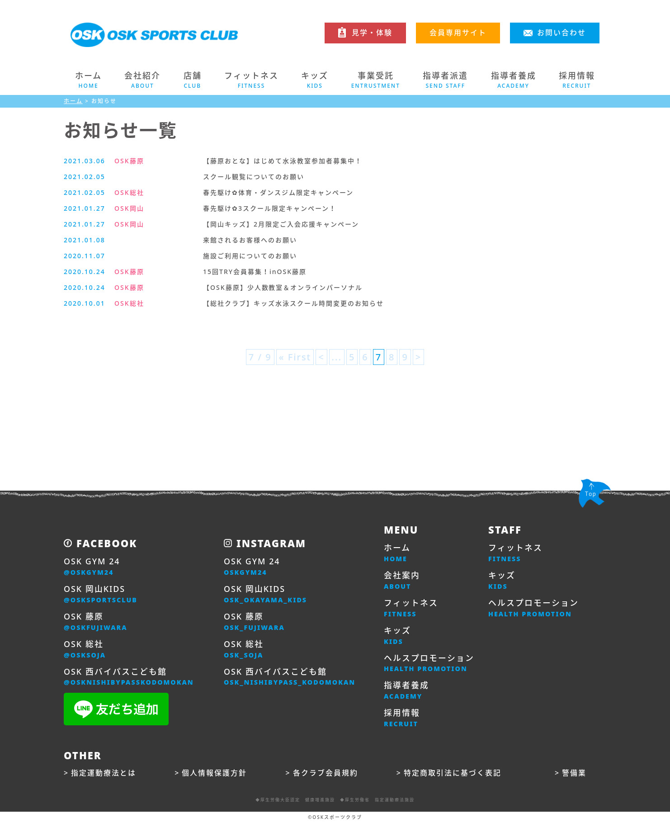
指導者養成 (406, 691)
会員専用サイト (457, 33)
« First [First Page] (294, 357)
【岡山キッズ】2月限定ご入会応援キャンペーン (281, 224)
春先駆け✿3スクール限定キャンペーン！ (269, 208)
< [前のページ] (321, 357)
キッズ (397, 636)
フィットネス (411, 608)
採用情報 (402, 718)
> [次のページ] (418, 357)
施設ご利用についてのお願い (250, 255)
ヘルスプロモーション (429, 663)
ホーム (88, 80)
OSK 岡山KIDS (101, 594)
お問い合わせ (561, 33)
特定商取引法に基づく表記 (452, 773)
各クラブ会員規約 (325, 773)
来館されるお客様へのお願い (250, 240)
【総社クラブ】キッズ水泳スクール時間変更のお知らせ (293, 303)
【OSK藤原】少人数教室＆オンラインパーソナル (283, 287)
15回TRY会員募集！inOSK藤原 (255, 271)
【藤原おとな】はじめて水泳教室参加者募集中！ (282, 160)
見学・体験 (372, 33)
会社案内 (402, 580)
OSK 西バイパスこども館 (129, 677)
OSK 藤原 (96, 622)
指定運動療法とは (103, 773)
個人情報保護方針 (214, 773)
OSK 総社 (85, 649)
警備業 (574, 773)
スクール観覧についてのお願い (253, 176)
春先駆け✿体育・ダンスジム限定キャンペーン (278, 192)
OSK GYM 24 (92, 566)
